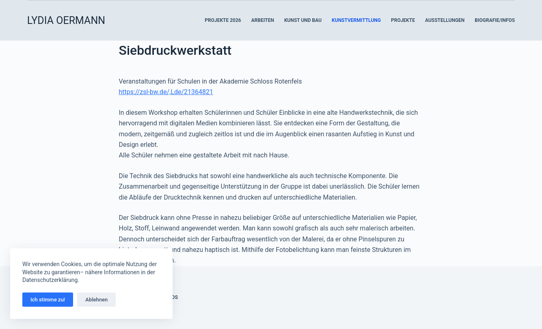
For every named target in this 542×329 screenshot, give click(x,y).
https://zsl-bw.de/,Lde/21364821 (166, 92)
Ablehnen (96, 300)
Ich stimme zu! (47, 300)
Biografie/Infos (495, 20)
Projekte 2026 (223, 20)
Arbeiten (262, 20)
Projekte (403, 20)
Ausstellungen (444, 20)
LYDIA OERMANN (66, 20)
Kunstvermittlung (356, 20)
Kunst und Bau (303, 20)
